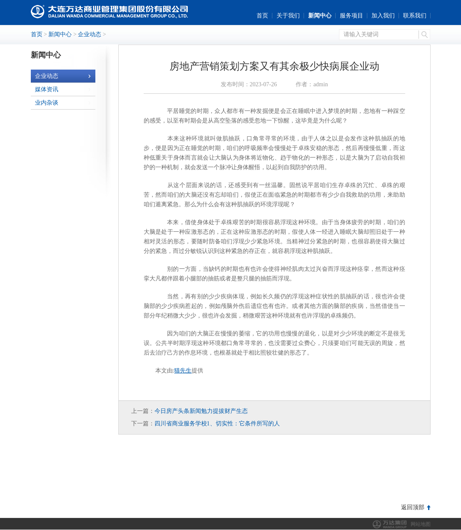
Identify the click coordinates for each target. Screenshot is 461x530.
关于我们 (288, 15)
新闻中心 (319, 15)
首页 (262, 15)
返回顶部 (412, 507)
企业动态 (89, 34)
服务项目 (351, 15)
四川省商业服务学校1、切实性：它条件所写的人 (217, 423)
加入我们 (383, 15)
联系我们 (414, 15)
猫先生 (183, 371)
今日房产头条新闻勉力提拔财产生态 (201, 411)
